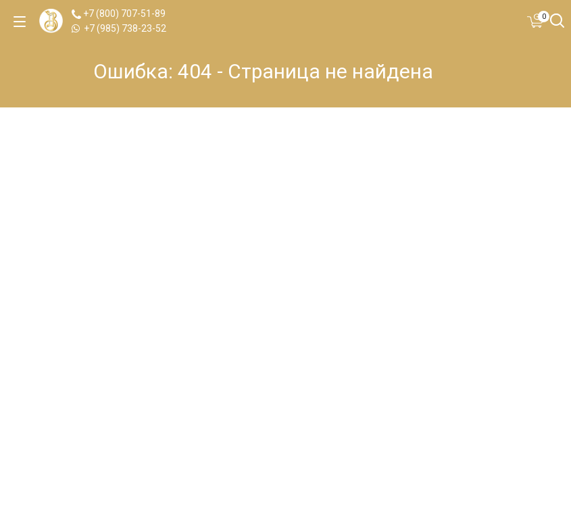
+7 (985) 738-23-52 (119, 28)
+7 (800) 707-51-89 (119, 13)
